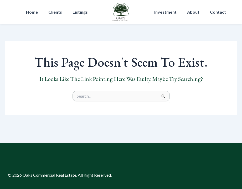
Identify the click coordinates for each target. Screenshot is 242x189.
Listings (80, 11)
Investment (165, 11)
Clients (55, 11)
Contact (218, 11)
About (193, 11)
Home (32, 11)
